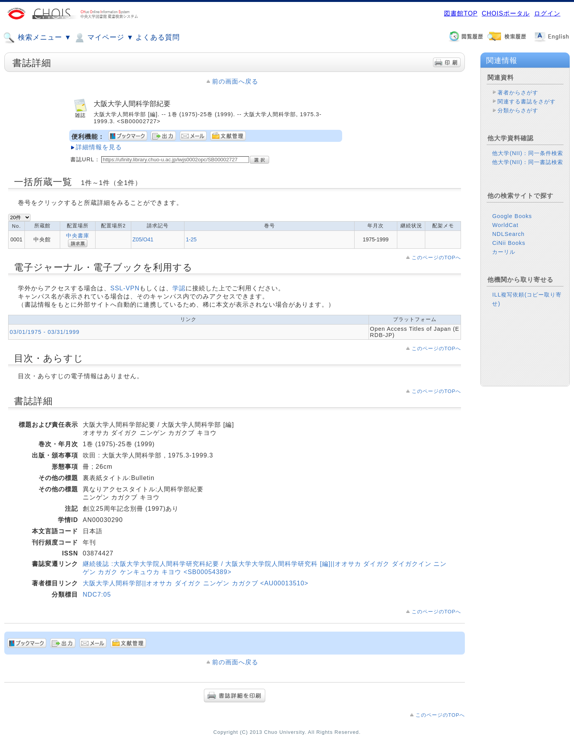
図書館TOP (460, 13)
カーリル (503, 252)
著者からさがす (517, 92)
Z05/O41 (142, 239)
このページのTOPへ (436, 257)
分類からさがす (517, 110)
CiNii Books (508, 243)
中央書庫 (77, 235)
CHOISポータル (506, 13)
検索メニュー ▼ (37, 38)
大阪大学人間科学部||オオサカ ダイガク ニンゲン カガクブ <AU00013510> (195, 583)
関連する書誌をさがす (526, 101)
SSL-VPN (124, 288)
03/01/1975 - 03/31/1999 (45, 332)
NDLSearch (508, 234)
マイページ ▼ (103, 38)
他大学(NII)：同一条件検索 (527, 153)
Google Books (512, 216)
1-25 (191, 239)
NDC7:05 (97, 594)
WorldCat (505, 225)
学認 (179, 288)
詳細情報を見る (99, 147)
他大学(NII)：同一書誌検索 (527, 162)
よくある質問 (158, 37)
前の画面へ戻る (235, 81)
